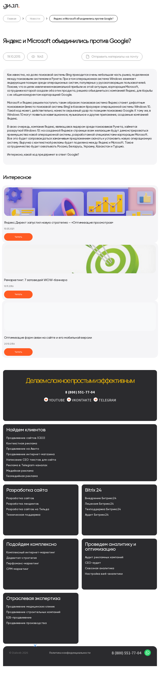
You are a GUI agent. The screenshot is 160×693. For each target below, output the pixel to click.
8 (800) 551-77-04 (80, 392)
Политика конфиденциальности (69, 653)
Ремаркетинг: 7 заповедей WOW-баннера (35, 280)
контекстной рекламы (49, 142)
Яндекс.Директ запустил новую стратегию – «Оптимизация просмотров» (58, 222)
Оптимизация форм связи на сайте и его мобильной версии (48, 337)
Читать (18, 237)
